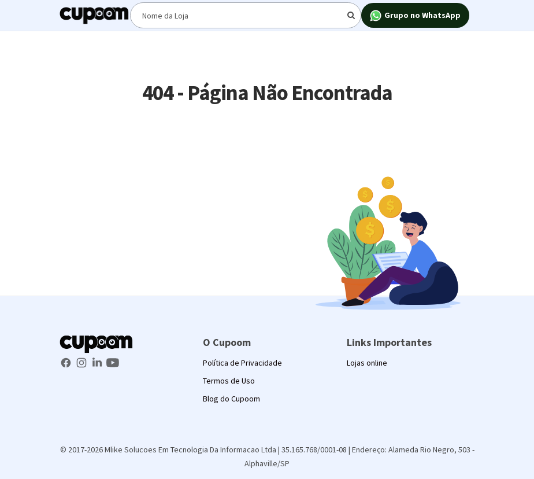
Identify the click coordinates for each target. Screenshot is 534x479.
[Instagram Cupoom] (82, 361)
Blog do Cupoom (231, 398)
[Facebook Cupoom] (67, 361)
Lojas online (367, 363)
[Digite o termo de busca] (245, 15)
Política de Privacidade (242, 363)
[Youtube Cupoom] (113, 361)
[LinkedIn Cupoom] (98, 361)
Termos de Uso (229, 380)
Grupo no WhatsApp (415, 16)
